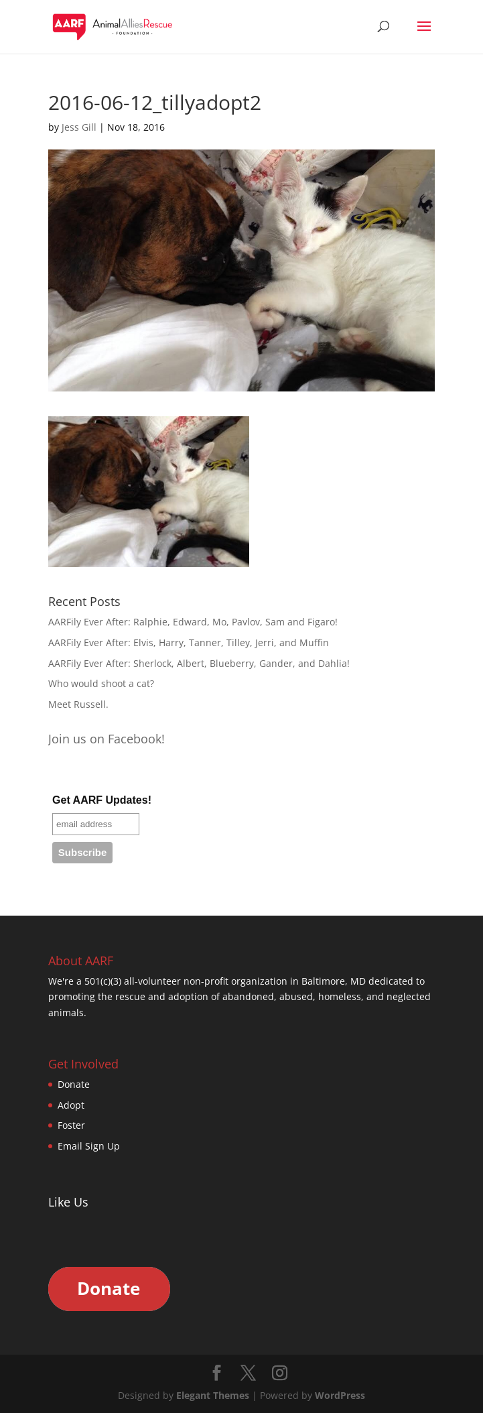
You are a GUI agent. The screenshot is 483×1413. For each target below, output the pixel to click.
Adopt (71, 1105)
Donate (74, 1084)
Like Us (68, 1202)
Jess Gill (79, 127)
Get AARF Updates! (101, 800)
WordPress (340, 1395)
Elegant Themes (212, 1395)
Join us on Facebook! (106, 739)
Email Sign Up (89, 1146)
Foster (71, 1125)
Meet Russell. (78, 704)
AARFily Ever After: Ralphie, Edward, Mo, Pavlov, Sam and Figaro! (193, 621)
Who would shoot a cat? (101, 683)
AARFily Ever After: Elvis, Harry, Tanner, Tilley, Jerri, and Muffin (188, 642)
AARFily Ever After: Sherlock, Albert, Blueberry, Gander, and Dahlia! (199, 663)
